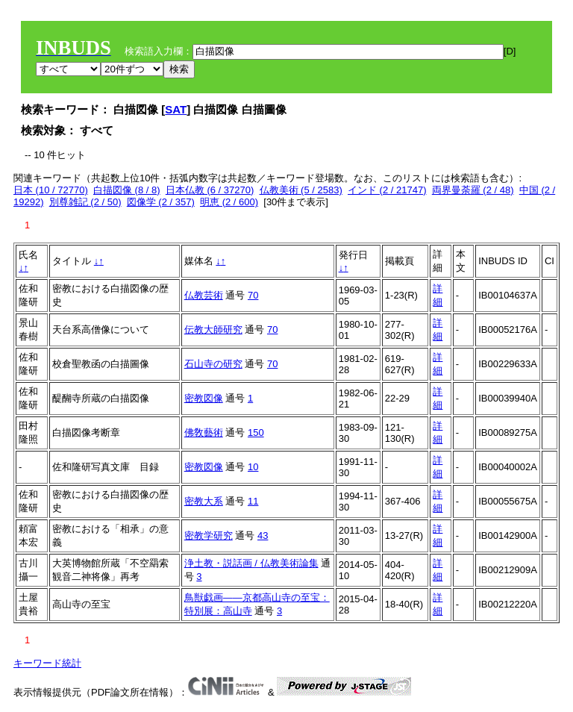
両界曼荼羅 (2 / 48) (473, 190)
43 (262, 535)
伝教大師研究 (213, 329)
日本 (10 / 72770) (50, 190)
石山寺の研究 (213, 363)
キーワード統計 (47, 663)
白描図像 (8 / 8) (126, 190)
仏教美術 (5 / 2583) (301, 190)
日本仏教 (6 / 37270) (210, 190)
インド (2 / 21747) (387, 190)
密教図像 (203, 398)
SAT (176, 109)
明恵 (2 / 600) (229, 201)
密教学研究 (208, 535)
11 (253, 501)
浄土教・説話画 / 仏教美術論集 (251, 563)
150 (256, 432)
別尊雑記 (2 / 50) (85, 201)
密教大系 (203, 501)
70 (253, 295)
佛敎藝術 (203, 432)
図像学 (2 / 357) (161, 201)
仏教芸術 (203, 295)
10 (253, 466)
